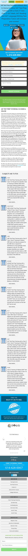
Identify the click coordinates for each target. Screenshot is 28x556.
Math (6, 25)
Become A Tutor (14, 525)
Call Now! (11, 1)
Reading (13, 25)
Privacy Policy (11, 64)
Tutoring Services (14, 482)
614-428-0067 (14, 55)
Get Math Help (14, 502)
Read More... (12, 202)
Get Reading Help (14, 505)
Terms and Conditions (18, 64)
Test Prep (14, 27)
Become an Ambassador (14, 523)
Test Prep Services (14, 484)
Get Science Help (14, 507)
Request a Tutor (14, 520)
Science (21, 25)
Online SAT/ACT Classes (14, 489)
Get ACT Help (14, 510)
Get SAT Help (14, 513)
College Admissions (14, 492)
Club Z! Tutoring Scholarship (14, 500)
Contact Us (14, 487)
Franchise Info (19, 1)
